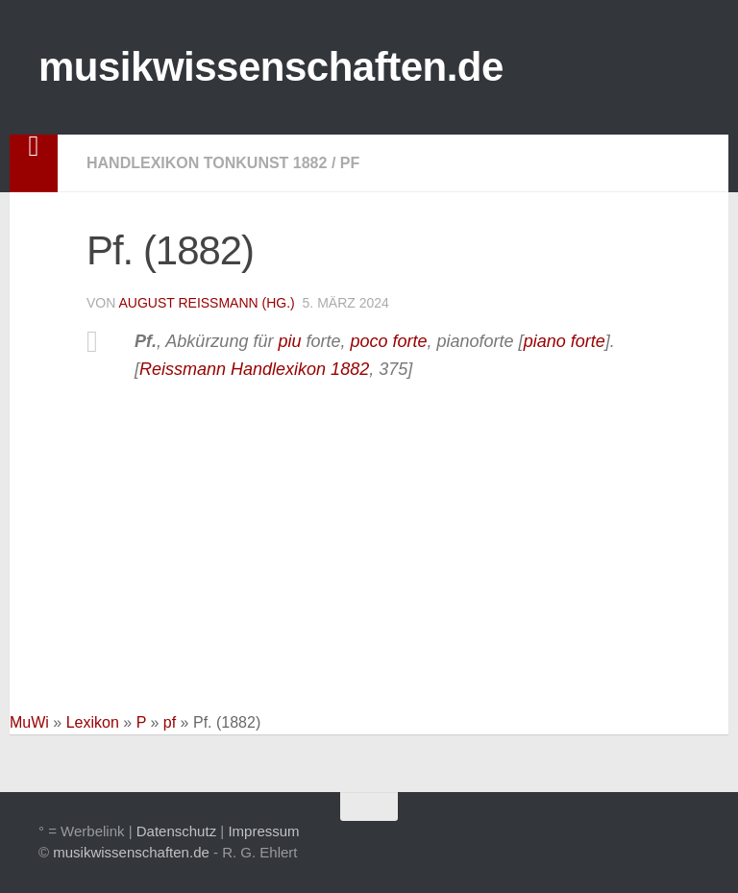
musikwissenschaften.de (271, 66)
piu (289, 341)
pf (349, 163)
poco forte (388, 341)
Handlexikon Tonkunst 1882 (206, 163)
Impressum (263, 831)
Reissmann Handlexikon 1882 (254, 369)
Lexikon (92, 722)
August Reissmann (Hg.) (206, 302)
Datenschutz (176, 831)
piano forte (564, 341)
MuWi (29, 722)
